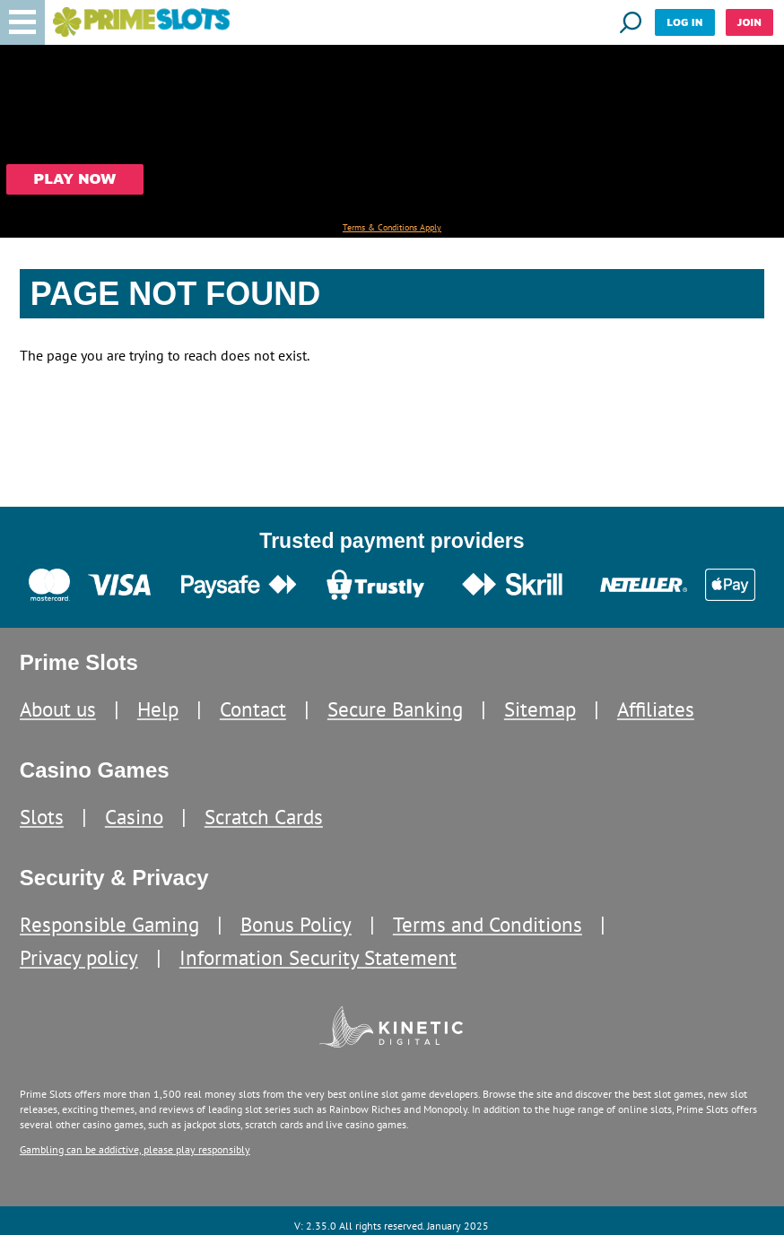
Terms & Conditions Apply (392, 227)
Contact (253, 709)
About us (58, 709)
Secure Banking (395, 709)
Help (158, 709)
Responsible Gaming (109, 924)
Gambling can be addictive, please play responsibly (135, 1149)
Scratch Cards (264, 817)
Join (749, 22)
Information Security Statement (318, 957)
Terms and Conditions (487, 924)
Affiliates (655, 709)
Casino (134, 817)
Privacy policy (79, 957)
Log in (684, 22)
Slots (42, 817)
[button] (22, 22)
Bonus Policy (296, 924)
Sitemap (540, 709)
